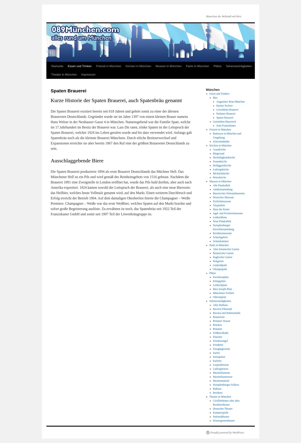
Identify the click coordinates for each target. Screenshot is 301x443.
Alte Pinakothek (221, 185)
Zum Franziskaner (226, 125)
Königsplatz (219, 281)
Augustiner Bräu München (230, 101)
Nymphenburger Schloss (226, 384)
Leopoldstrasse (221, 364)
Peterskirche (219, 177)
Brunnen (217, 328)
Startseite (57, 66)
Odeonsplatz (219, 297)
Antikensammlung (223, 189)
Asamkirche (219, 149)
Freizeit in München (108, 66)
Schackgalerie (220, 237)
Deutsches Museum (223, 197)
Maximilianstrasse (222, 376)
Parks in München (197, 66)
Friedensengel (220, 340)
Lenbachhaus (220, 217)
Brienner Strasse (221, 321)
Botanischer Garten (223, 253)
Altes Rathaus (220, 305)
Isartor (216, 352)
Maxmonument (221, 380)
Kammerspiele (220, 412)
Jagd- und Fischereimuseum (228, 213)
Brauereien (219, 317)
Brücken (217, 324)
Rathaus (217, 388)
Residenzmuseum (222, 233)
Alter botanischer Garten (226, 249)
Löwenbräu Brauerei (227, 109)
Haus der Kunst (221, 209)
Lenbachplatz (220, 285)
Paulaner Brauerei (225, 113)
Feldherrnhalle (220, 332)
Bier (215, 97)
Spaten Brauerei (224, 117)
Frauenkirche (220, 161)
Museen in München (168, 66)
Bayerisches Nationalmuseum (229, 193)
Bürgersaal (218, 153)
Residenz (218, 392)
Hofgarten (218, 261)
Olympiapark (220, 269)
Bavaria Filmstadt (222, 309)
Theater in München (64, 74)
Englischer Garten (222, 257)
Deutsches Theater (223, 408)
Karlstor (217, 360)
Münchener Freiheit (223, 293)
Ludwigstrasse (220, 368)
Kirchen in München (138, 66)
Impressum (88, 74)
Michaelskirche (221, 173)
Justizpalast (219, 356)
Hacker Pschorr (224, 105)
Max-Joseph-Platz (222, 289)
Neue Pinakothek (222, 221)
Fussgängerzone (221, 348)
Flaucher (217, 336)
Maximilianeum (221, 372)
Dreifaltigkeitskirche (224, 157)
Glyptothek (219, 205)
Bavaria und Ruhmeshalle (226, 313)
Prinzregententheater (224, 420)
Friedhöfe (218, 344)
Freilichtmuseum (222, 201)
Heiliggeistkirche (222, 165)
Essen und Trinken (80, 66)
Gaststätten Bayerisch (224, 121)
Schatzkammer (221, 241)
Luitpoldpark (220, 265)
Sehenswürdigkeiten (239, 66)
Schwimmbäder (221, 141)
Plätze (218, 66)
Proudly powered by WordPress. (228, 432)
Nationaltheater (221, 416)
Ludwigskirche (221, 169)
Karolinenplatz (221, 277)
